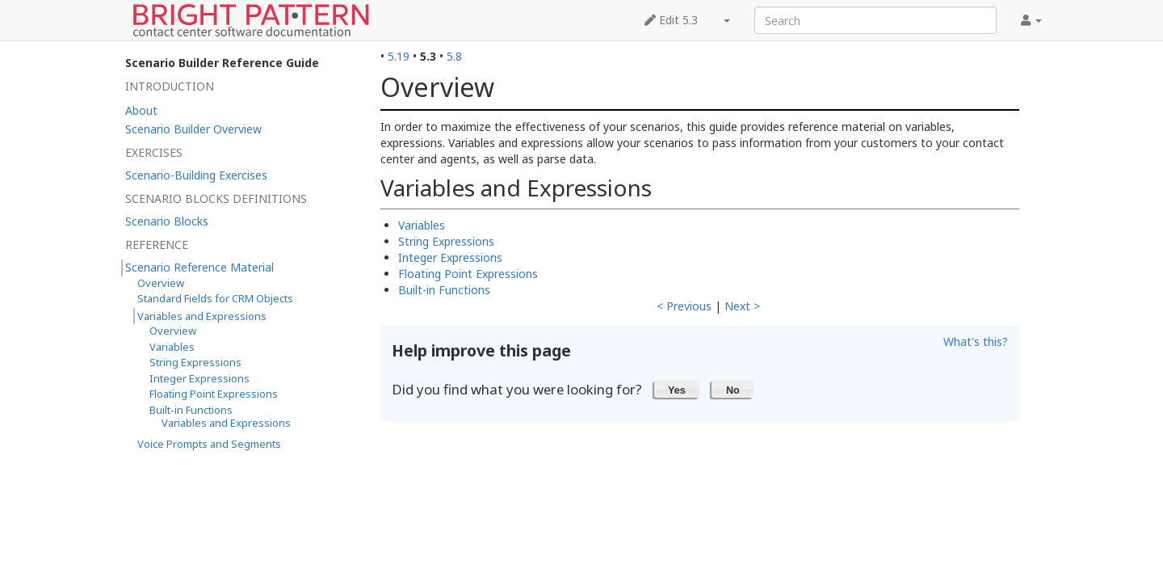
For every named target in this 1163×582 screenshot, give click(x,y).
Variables (421, 225)
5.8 (454, 56)
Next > (742, 306)
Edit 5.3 (671, 19)
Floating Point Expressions (468, 273)
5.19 (398, 56)
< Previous (684, 306)
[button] (677, 389)
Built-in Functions (444, 289)
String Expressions (446, 241)
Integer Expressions (450, 257)
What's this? (975, 341)
